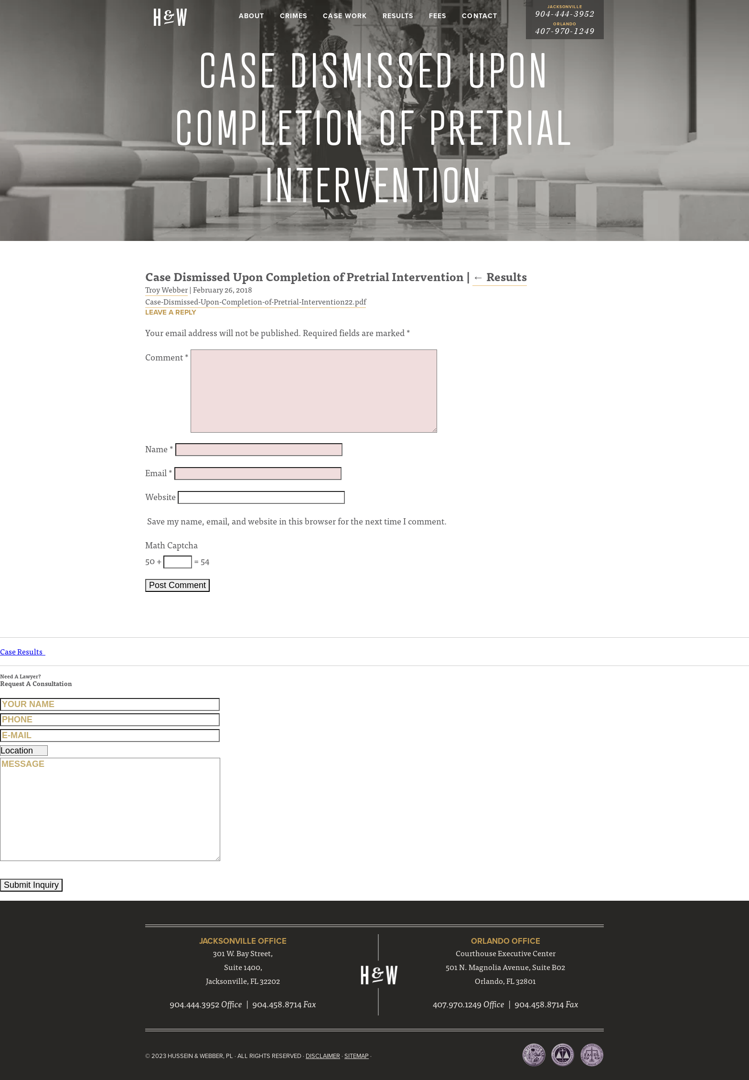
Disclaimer (323, 1056)
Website (160, 496)
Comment (167, 357)
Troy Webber (166, 289)
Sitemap (356, 1056)
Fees (437, 16)
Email (158, 473)
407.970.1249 (457, 1004)
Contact (479, 16)
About (251, 16)
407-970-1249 (565, 31)
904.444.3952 (194, 1004)
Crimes (293, 16)
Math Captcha (171, 545)
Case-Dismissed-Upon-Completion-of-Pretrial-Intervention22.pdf (255, 301)
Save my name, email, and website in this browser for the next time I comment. (297, 521)
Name (159, 449)
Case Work (344, 16)
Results (398, 16)
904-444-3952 (565, 14)
